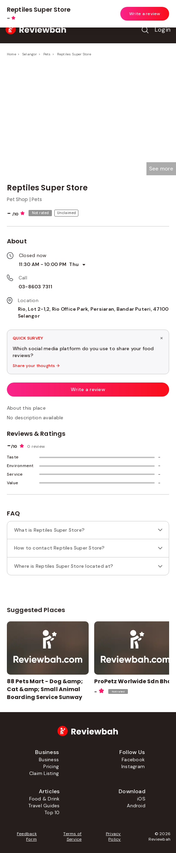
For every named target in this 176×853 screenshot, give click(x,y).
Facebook (133, 759)
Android (136, 805)
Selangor (29, 54)
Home (11, 54)
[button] (161, 168)
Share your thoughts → (36, 365)
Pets (47, 54)
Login (162, 29)
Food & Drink (44, 799)
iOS (141, 799)
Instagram (133, 766)
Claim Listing (44, 773)
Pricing (51, 766)
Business (49, 759)
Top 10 (51, 812)
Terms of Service (72, 836)
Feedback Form (27, 836)
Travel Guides (43, 805)
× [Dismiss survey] (161, 338)
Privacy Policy (113, 836)
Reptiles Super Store (74, 54)
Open (157, 8)
